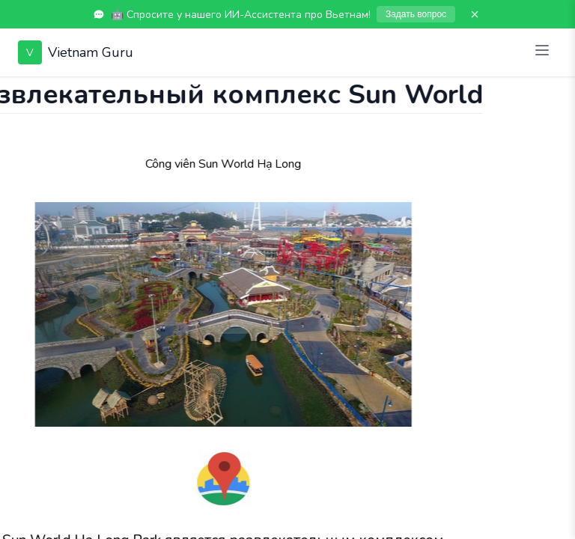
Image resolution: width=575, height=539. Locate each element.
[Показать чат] (14, 91)
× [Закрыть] (474, 14)
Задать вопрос (416, 14)
